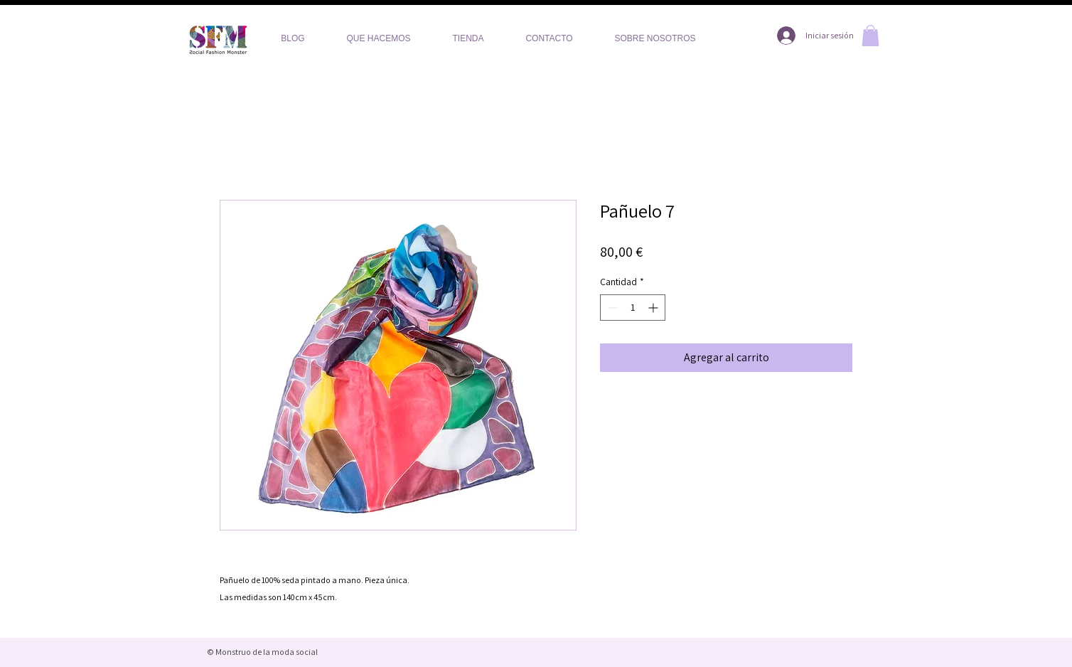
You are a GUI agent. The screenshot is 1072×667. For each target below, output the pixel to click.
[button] (870, 35)
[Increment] (654, 307)
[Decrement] (611, 307)
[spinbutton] (632, 307)
